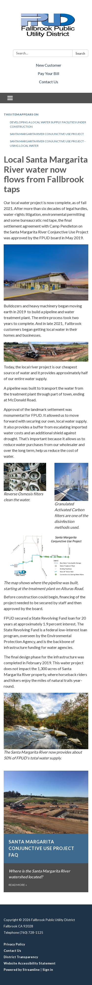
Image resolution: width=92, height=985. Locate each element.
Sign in (47, 970)
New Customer (48, 65)
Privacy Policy (14, 944)
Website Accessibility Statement (29, 963)
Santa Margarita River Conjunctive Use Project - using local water (47, 143)
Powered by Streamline (22, 970)
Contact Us (48, 81)
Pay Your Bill (48, 73)
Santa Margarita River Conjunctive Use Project (47, 134)
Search (80, 53)
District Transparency (21, 957)
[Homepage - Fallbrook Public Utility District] (46, 26)
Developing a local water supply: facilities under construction (48, 124)
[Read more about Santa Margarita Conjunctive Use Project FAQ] (46, 831)
